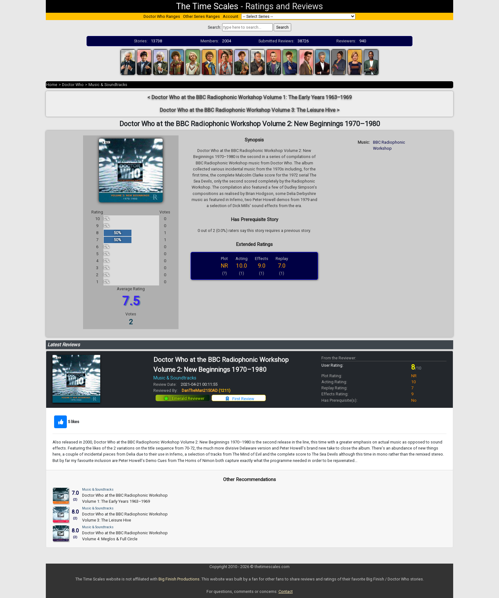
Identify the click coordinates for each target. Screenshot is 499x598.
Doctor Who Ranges (162, 16)
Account (230, 16)
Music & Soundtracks (107, 84)
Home (51, 84)
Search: (214, 27)
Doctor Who (73, 84)
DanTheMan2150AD (206, 390)
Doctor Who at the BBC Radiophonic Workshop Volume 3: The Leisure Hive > (250, 110)
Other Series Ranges (201, 16)
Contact (285, 591)
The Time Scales (207, 6)
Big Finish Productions (179, 579)
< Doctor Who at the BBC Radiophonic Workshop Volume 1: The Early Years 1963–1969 (249, 97)
